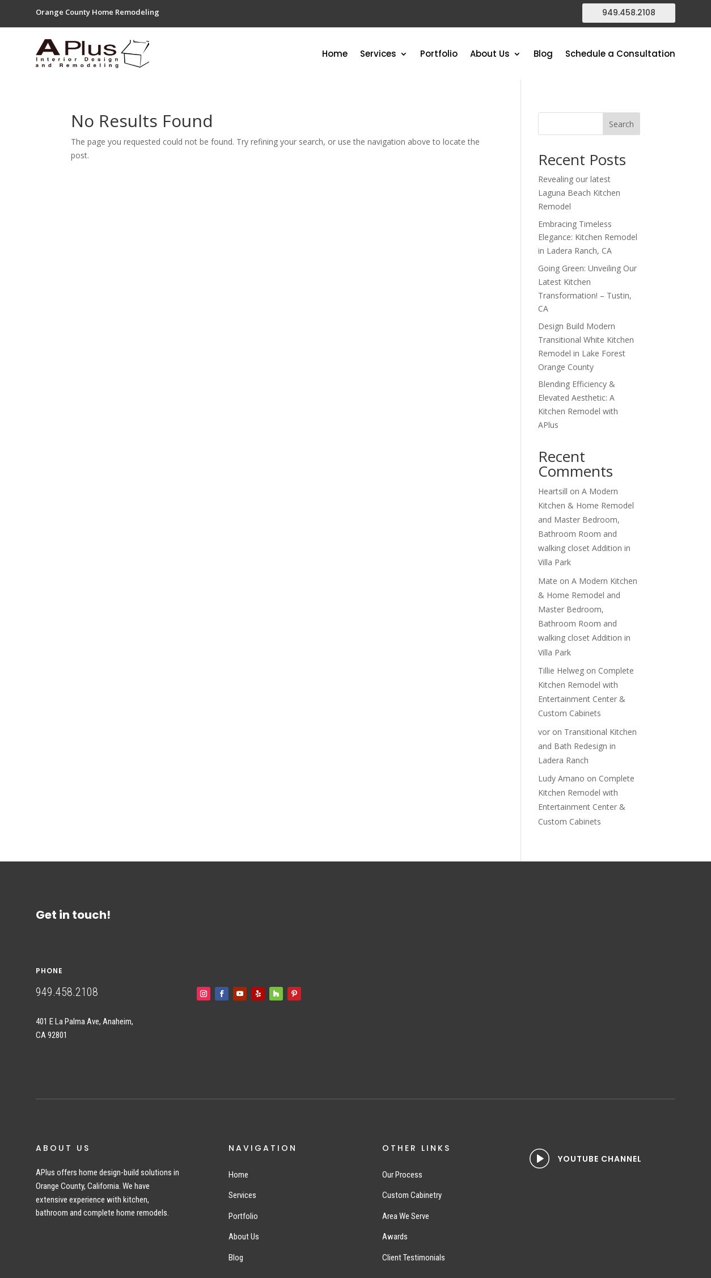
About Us (490, 55)
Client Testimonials (413, 1257)
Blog (543, 55)
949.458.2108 (628, 12)
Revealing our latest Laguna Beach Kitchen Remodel (579, 193)
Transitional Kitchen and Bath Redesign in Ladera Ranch (587, 746)
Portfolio (439, 55)
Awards (395, 1236)
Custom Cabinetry (412, 1195)
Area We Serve (405, 1216)
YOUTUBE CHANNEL (600, 1159)
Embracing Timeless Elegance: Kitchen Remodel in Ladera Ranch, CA (587, 237)
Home (335, 55)
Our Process (402, 1175)
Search (621, 124)
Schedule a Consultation (620, 55)
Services (378, 55)
